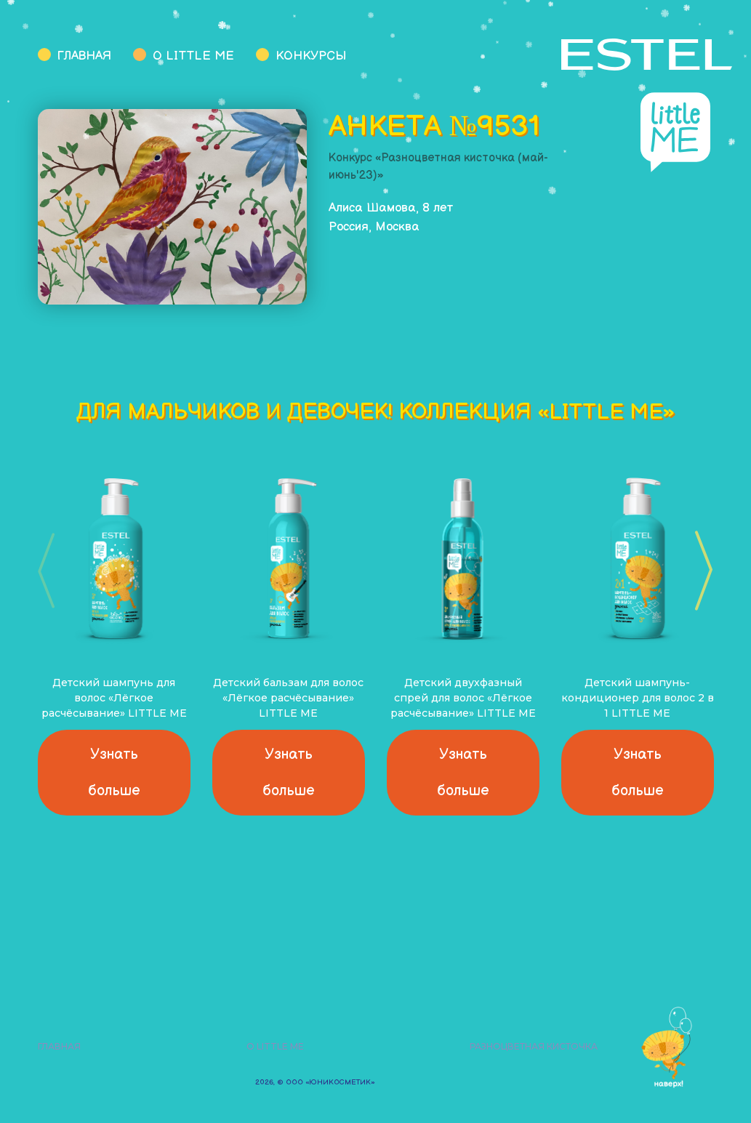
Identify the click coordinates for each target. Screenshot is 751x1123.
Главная (84, 56)
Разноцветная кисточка (534, 1046)
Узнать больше (114, 773)
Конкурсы (311, 56)
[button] (699, 571)
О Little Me (193, 56)
